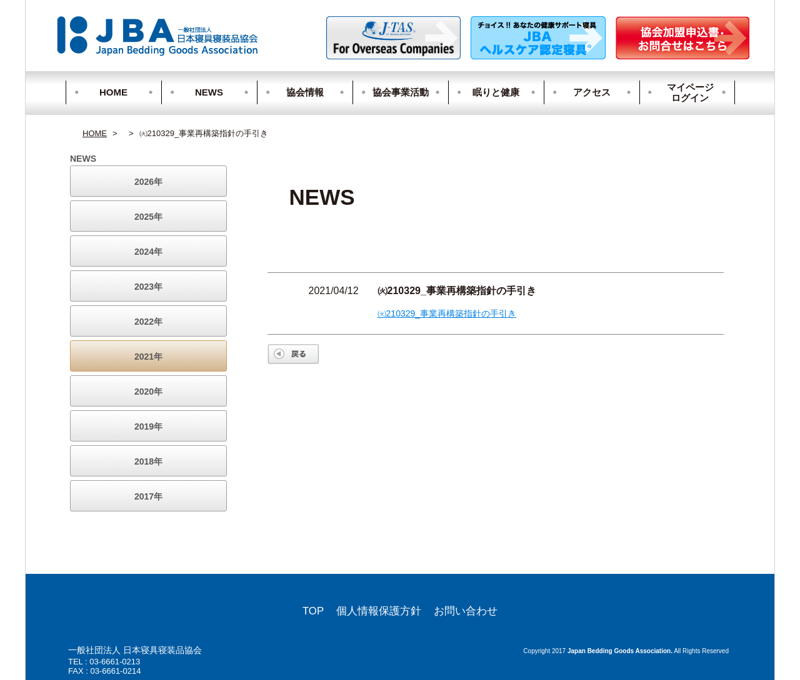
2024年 (148, 252)
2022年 (148, 322)
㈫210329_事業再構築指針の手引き (447, 313)
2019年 (148, 426)
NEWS (209, 92)
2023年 (148, 287)
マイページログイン (685, 92)
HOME (113, 92)
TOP (313, 611)
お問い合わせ (466, 611)
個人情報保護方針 (378, 611)
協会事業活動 (400, 92)
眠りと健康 (495, 92)
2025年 (148, 217)
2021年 (148, 357)
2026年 (148, 182)
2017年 (148, 496)
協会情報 (305, 92)
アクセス (592, 92)
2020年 (148, 392)
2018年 (148, 461)
